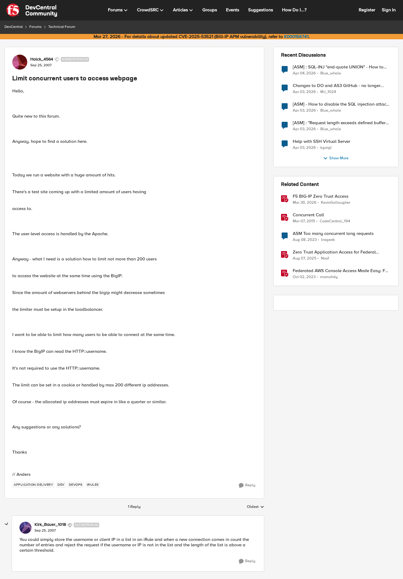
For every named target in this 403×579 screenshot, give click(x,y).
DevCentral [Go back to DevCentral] (13, 27)
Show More (335, 158)
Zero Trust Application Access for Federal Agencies (334, 252)
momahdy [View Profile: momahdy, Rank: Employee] (329, 277)
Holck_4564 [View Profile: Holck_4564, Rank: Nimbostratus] (41, 59)
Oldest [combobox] (255, 507)
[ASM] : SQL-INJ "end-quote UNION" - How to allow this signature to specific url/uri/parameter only (341, 67)
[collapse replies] (6, 524)
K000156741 (296, 36)
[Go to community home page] (31, 10)
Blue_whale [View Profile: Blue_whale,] (330, 73)
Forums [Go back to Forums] (35, 27)
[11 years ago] (304, 221)
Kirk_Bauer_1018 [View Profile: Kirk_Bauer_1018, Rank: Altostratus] (50, 524)
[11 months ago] (304, 258)
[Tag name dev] (61, 485)
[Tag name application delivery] (33, 485)
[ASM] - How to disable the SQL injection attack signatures (341, 104)
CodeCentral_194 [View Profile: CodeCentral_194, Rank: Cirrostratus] (335, 221)
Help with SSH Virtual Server (321, 141)
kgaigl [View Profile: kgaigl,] (326, 148)
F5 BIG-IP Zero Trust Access (320, 196)
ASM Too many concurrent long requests (333, 233)
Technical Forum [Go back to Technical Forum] (61, 27)
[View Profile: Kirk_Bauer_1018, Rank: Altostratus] (25, 528)
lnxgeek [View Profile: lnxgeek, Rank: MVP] (328, 240)
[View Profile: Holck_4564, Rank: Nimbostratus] (19, 62)
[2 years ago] (305, 240)
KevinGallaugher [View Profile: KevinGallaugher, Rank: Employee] (335, 202)
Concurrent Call (308, 215)
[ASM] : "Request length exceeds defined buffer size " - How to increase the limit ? (339, 122)
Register (367, 10)
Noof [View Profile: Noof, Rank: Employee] (325, 258)
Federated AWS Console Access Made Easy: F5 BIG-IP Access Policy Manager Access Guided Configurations (340, 270)
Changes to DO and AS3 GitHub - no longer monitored (337, 85)
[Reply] (247, 485)
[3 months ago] (304, 73)
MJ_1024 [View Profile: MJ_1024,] (328, 92)
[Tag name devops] (75, 485)
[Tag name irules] (92, 485)
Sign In (389, 10)
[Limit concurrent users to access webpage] (45, 531)
